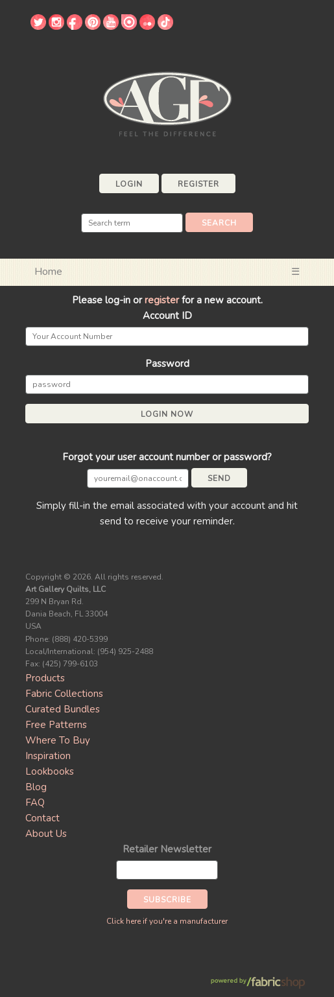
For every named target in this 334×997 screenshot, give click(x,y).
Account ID (167, 315)
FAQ (35, 802)
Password (167, 363)
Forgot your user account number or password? (167, 457)
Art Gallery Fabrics (167, 103)
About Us (46, 833)
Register (198, 184)
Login (129, 184)
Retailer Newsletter (167, 849)
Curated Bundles (62, 709)
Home (48, 271)
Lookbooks (49, 771)
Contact (42, 818)
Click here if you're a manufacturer (167, 921)
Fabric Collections (64, 693)
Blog (36, 786)
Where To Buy (57, 740)
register (162, 300)
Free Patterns (56, 724)
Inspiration (48, 755)
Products (45, 678)
